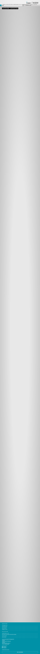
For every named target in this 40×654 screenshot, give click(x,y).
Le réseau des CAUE (28, 5)
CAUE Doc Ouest (4, 635)
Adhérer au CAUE (4, 629)
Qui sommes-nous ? (5, 625)
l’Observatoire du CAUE (5, 633)
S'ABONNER (20, 652)
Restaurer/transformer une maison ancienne (9, 634)
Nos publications (4, 626)
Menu (3, 5)
